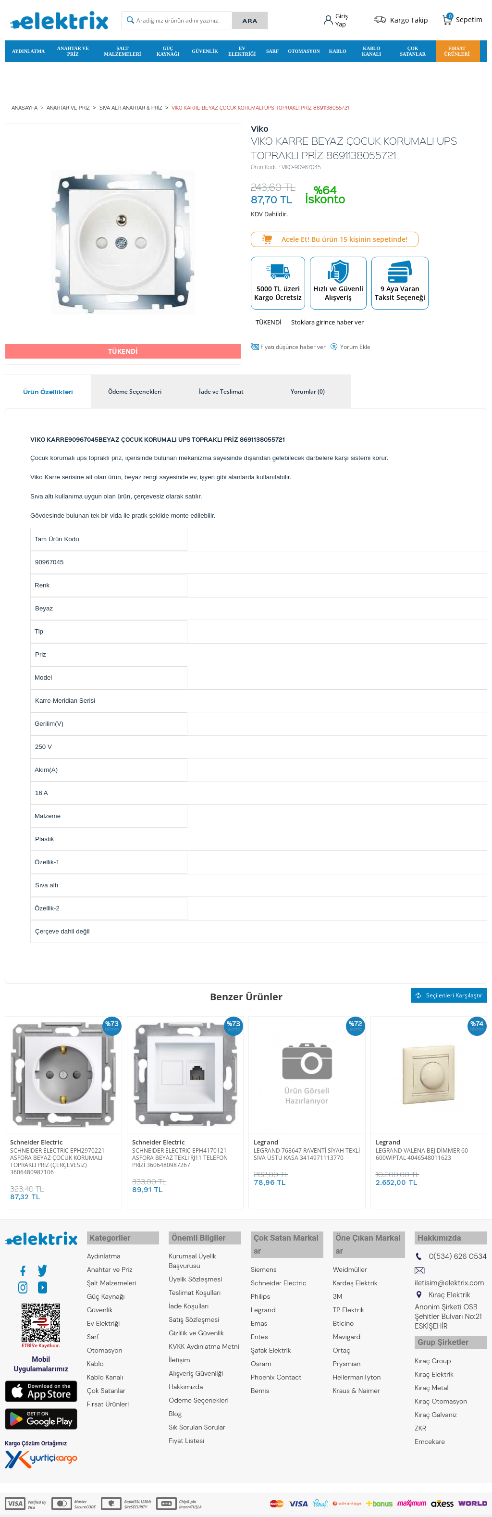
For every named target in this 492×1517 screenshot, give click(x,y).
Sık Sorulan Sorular (197, 1421)
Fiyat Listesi (186, 1434)
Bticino (343, 1303)
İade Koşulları (189, 1299)
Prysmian (347, 1344)
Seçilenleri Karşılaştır (449, 992)
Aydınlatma (28, 49)
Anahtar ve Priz (73, 49)
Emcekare (430, 1431)
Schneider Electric (36, 1139)
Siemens (264, 1249)
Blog (175, 1407)
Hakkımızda (186, 1380)
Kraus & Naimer (356, 1371)
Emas (259, 1303)
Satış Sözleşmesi (194, 1313)
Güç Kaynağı (168, 49)
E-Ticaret (217, 1505)
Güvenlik (205, 49)
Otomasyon (304, 49)
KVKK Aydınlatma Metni (204, 1340)
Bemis (260, 1371)
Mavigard (347, 1317)
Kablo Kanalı (371, 49)
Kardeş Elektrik (355, 1263)
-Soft (195, 1505)
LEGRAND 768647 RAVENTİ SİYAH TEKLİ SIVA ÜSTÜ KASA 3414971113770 (307, 1151)
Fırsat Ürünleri (456, 49)
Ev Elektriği (242, 49)
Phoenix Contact (276, 1357)
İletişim (179, 1353)
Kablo (337, 49)
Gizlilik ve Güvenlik (196, 1326)
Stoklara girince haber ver (327, 319)
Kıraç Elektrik (434, 1364)
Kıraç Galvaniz (436, 1404)
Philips (260, 1276)
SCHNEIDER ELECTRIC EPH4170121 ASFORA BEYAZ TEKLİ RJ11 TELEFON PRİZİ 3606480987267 (180, 1154)
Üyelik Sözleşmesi (195, 1272)
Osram (261, 1344)
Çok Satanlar (413, 49)
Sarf (272, 49)
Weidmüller (350, 1249)
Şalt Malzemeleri (122, 49)
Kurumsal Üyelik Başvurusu (192, 1254)
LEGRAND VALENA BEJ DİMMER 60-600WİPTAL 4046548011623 (423, 1151)
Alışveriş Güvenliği (196, 1367)
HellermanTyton (357, 1357)
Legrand (266, 1139)
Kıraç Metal (431, 1377)
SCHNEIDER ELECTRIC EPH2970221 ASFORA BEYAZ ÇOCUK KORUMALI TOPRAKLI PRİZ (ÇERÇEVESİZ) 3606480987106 (57, 1158)
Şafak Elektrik (271, 1330)
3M (338, 1276)
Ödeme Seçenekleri (198, 1394)
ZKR (420, 1418)
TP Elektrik (348, 1290)
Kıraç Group (433, 1350)
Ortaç (342, 1330)
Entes (259, 1317)
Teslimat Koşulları (195, 1286)
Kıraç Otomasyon (441, 1391)
